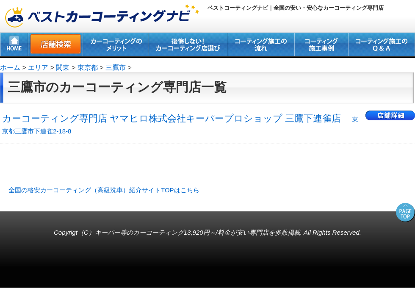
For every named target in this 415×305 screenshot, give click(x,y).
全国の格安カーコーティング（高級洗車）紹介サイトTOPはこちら (103, 190)
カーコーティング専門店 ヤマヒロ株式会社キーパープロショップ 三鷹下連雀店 (180, 124)
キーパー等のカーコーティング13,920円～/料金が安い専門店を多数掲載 (197, 232)
